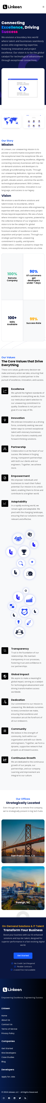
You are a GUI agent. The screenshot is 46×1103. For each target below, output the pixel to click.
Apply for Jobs (8, 1076)
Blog (3, 1061)
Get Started (23, 955)
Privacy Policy (7, 1033)
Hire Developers (8, 1053)
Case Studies (7, 1057)
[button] (43, 6)
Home (4, 1015)
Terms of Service (9, 1029)
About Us (5, 1020)
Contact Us (6, 1024)
